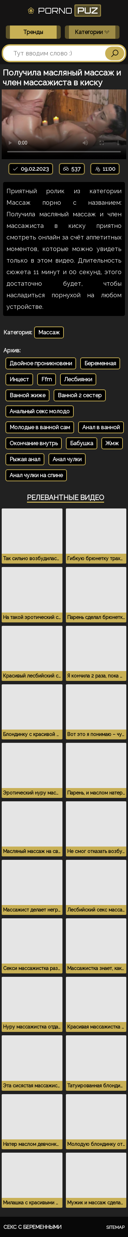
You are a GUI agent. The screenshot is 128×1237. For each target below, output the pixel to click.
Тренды (33, 32)
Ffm (46, 379)
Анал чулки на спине (36, 475)
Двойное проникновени (41, 363)
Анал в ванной (101, 427)
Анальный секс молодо (40, 411)
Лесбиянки (78, 379)
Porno (64, 10)
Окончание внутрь (34, 443)
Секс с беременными (32, 1227)
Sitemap (115, 1227)
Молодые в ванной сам (40, 427)
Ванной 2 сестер (80, 395)
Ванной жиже (27, 395)
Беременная (100, 363)
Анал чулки (67, 459)
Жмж (112, 443)
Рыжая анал (25, 459)
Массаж (49, 332)
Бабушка (81, 443)
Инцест (19, 379)
